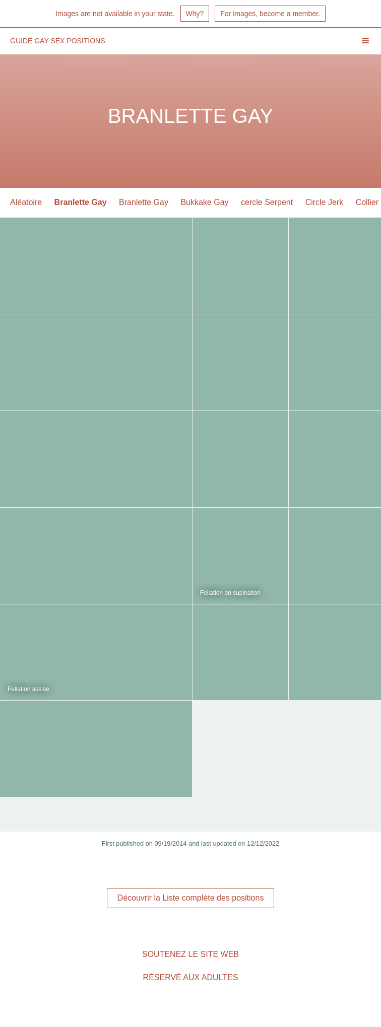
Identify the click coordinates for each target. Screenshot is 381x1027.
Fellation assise (28, 689)
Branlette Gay (80, 202)
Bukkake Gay (204, 202)
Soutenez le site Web (190, 954)
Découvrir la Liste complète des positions (190, 898)
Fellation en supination (230, 592)
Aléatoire (26, 202)
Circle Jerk (324, 202)
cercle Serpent (267, 202)
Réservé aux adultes (190, 977)
